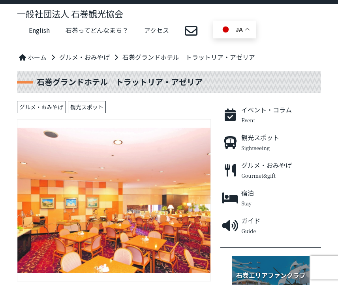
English (39, 30)
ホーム (33, 57)
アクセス (156, 30)
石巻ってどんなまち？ (97, 30)
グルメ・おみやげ (84, 57)
